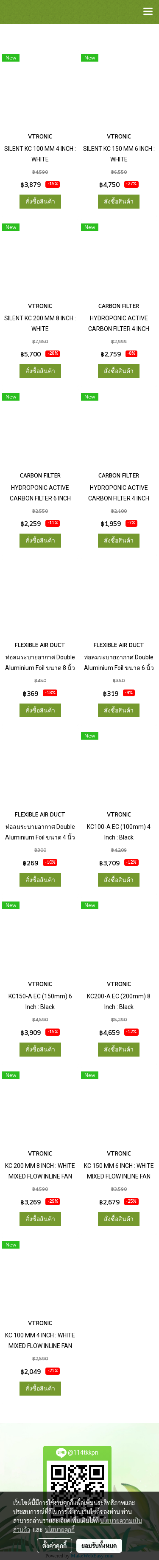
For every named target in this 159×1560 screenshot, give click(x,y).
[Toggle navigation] (148, 12)
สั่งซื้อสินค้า (40, 201)
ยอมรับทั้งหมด (99, 1545)
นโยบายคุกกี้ (60, 1529)
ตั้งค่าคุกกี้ (54, 1545)
